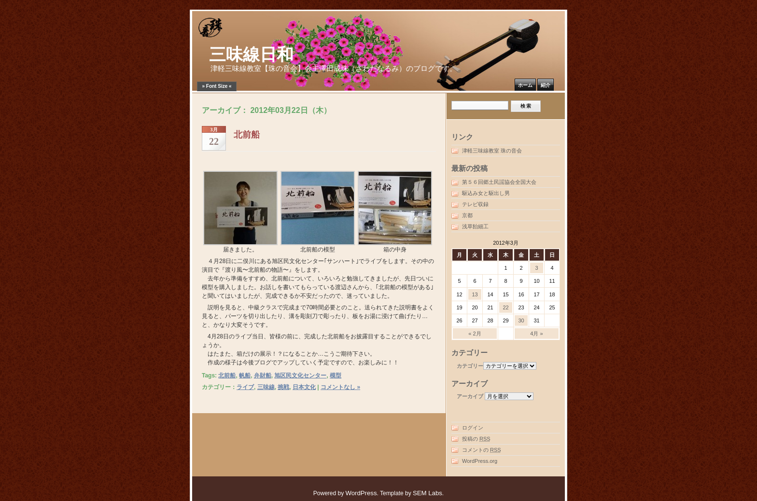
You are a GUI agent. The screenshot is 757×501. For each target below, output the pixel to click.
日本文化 (304, 387)
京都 (467, 215)
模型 (335, 375)
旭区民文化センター (300, 375)
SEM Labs (427, 493)
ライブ (245, 387)
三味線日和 (251, 54)
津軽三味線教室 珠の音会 (492, 150)
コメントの (481, 450)
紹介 (545, 85)
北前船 (247, 134)
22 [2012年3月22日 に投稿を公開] (505, 307)
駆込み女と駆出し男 (486, 193)
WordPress (361, 493)
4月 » (536, 333)
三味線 (266, 387)
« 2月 (474, 333)
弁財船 (262, 375)
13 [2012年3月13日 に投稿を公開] (474, 294)
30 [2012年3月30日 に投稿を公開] (521, 320)
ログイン (472, 428)
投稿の (476, 439)
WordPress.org (479, 461)
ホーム (525, 85)
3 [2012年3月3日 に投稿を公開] (536, 268)
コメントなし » (340, 387)
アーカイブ (470, 396)
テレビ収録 (475, 204)
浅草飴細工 (475, 226)
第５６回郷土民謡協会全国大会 (499, 182)
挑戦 (283, 387)
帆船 (245, 375)
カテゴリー (470, 366)
